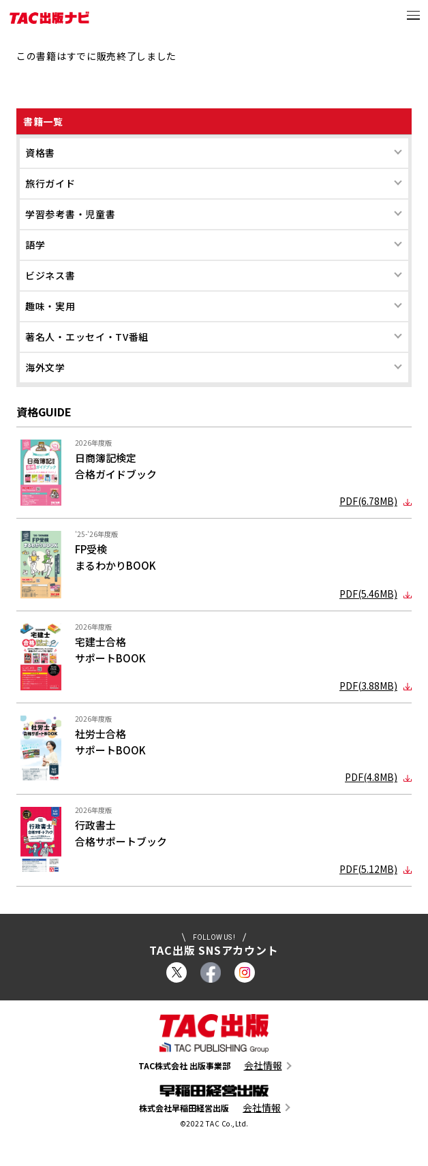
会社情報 (263, 1065)
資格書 (40, 152)
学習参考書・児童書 (70, 214)
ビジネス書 (50, 275)
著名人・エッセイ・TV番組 (87, 336)
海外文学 (45, 367)
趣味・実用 (50, 306)
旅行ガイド (50, 183)
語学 (35, 244)
